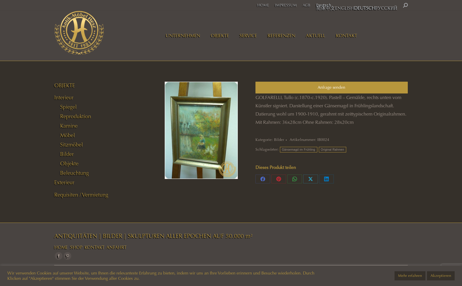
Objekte (69, 163)
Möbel (67, 135)
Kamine (68, 126)
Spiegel (68, 107)
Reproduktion (75, 116)
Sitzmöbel (71, 145)
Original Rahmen (332, 149)
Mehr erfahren (410, 275)
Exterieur (64, 182)
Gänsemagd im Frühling (298, 149)
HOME (61, 247)
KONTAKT (94, 247)
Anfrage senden (331, 87)
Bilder (279, 139)
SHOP (76, 247)
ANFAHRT (116, 247)
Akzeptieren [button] (440, 275)
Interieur (63, 97)
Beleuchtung (74, 173)
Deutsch (323, 5)
